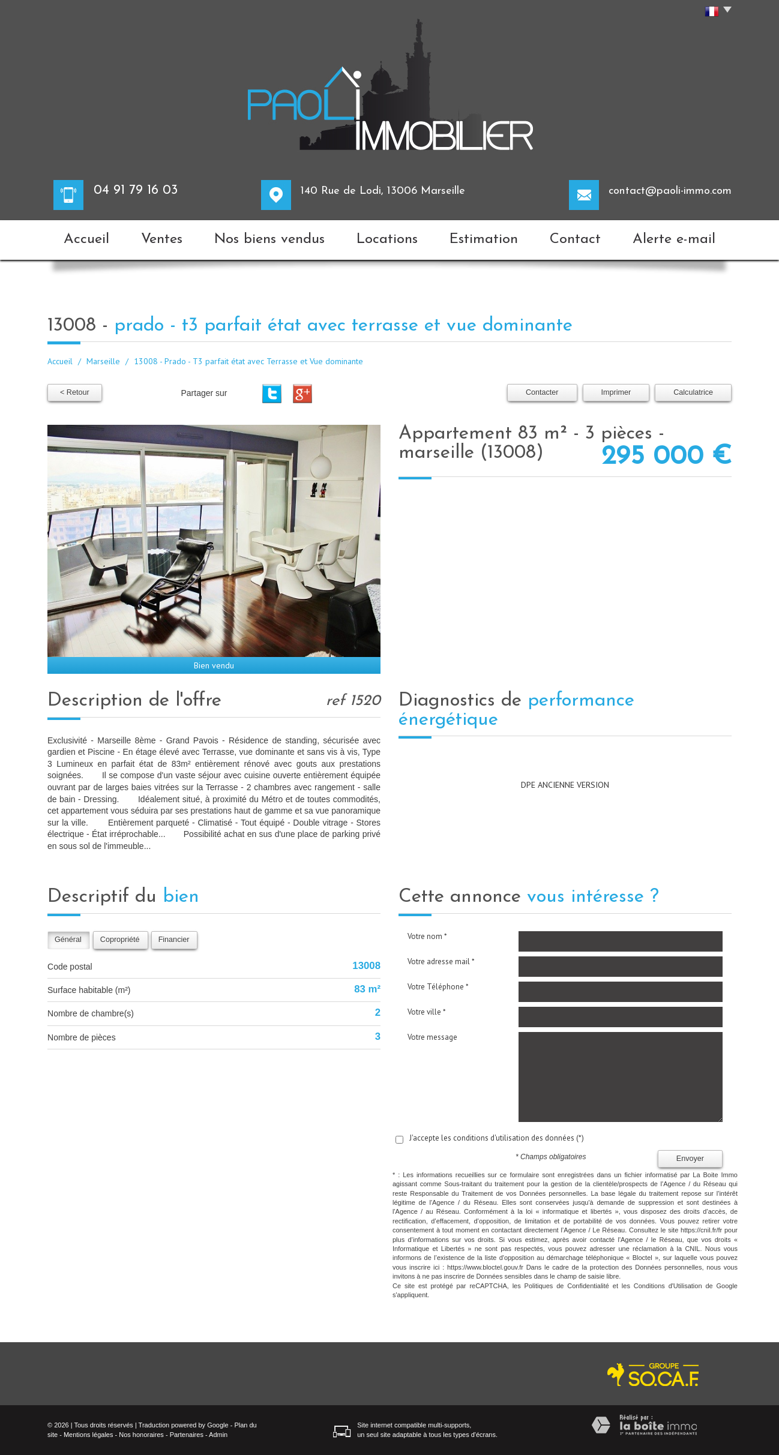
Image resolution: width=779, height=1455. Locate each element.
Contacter (542, 392)
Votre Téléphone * (438, 987)
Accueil (86, 239)
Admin (218, 1434)
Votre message (432, 1037)
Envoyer (690, 1158)
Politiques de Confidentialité (567, 1285)
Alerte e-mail (674, 239)
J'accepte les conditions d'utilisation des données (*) (496, 1138)
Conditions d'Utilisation (668, 1285)
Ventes (161, 239)
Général (68, 939)
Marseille (103, 361)
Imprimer (616, 392)
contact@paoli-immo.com (670, 191)
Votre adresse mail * (441, 961)
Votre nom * (427, 936)
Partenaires (186, 1434)
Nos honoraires (141, 1434)
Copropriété (120, 939)
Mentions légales (88, 1434)
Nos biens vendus (269, 239)
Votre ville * (427, 1012)
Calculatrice (693, 392)
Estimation (484, 239)
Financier (174, 939)
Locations (387, 239)
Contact (575, 239)
